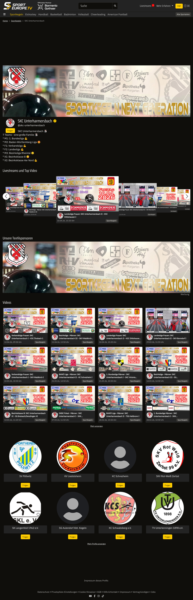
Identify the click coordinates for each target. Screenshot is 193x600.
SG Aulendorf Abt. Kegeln (73, 528)
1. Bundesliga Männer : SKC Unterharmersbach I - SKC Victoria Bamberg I (120, 376)
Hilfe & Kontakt (110, 592)
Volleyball (83, 14)
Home (5, 21)
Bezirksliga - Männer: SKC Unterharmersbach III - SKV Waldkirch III (45, 211)
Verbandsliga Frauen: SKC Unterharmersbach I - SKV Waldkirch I (162, 208)
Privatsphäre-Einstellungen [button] (64, 592)
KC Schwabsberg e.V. (120, 528)
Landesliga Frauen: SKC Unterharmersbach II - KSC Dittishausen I (86, 215)
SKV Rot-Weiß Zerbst (167, 476)
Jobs (153, 592)
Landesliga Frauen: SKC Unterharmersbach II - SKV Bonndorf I (137, 210)
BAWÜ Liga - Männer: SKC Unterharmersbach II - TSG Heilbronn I (122, 414)
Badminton (70, 14)
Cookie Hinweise (87, 592)
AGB (99, 592)
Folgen (10, 130)
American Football (117, 14)
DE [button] (187, 6)
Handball (43, 14)
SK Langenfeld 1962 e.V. (25, 528)
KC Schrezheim (120, 476)
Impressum (125, 592)
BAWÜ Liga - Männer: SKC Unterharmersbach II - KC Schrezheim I (176, 206)
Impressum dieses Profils (96, 580)
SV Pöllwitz (25, 476)
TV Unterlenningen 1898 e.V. (167, 528)
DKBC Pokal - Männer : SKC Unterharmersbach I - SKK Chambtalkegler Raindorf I (70, 415)
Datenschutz (43, 592)
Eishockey (30, 14)
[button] (6, 196)
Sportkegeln (16, 14)
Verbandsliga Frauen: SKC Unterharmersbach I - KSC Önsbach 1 (27, 337)
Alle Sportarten (183, 14)
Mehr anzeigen (96, 426)
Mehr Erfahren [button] (163, 6)
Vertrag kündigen (141, 592)
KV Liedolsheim (72, 476)
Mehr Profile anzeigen (96, 543)
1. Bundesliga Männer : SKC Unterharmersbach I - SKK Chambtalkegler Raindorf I (165, 415)
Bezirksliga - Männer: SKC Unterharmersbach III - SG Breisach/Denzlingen (165, 376)
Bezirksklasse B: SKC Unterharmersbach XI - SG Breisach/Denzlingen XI (28, 414)
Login (179, 5)
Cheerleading (98, 14)
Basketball (56, 14)
